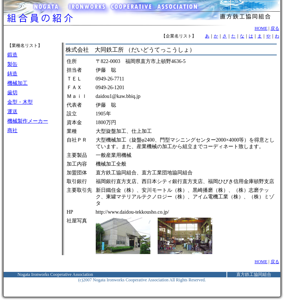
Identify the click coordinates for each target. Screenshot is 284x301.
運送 (12, 111)
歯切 (12, 92)
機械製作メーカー (27, 121)
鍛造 (12, 55)
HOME (261, 28)
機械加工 (17, 83)
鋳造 (12, 73)
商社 (12, 130)
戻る (275, 28)
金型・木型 (20, 102)
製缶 (12, 64)
